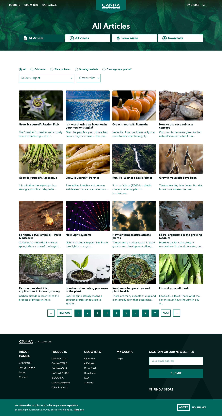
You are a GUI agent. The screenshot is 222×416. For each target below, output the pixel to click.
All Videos (82, 38)
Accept (183, 407)
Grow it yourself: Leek (174, 288)
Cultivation (40, 69)
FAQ (86, 378)
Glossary (88, 383)
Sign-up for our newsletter (171, 352)
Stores (195, 5)
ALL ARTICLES (44, 342)
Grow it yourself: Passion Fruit (39, 124)
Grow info (92, 352)
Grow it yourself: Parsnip (82, 178)
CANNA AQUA (59, 368)
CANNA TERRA (59, 363)
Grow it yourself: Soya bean (178, 178)
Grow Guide (130, 38)
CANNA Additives (61, 383)
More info (78, 410)
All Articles (36, 38)
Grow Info (31, 5)
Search (203, 5)
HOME (26, 342)
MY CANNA (125, 352)
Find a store (163, 389)
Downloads (175, 38)
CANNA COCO (59, 359)
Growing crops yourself (119, 69)
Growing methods (88, 69)
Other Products (60, 388)
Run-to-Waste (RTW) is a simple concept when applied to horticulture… (131, 189)
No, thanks (199, 407)
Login (120, 359)
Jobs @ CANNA (27, 368)
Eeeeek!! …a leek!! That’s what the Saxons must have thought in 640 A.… (179, 300)
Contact (23, 377)
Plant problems (63, 69)
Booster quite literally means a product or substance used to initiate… (84, 300)
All (24, 69)
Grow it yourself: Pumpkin (130, 124)
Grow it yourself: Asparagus (38, 178)
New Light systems (78, 235)
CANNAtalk (49, 5)
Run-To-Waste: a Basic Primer (132, 178)
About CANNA (24, 354)
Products (14, 5)
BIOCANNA (58, 378)
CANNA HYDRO (60, 373)
